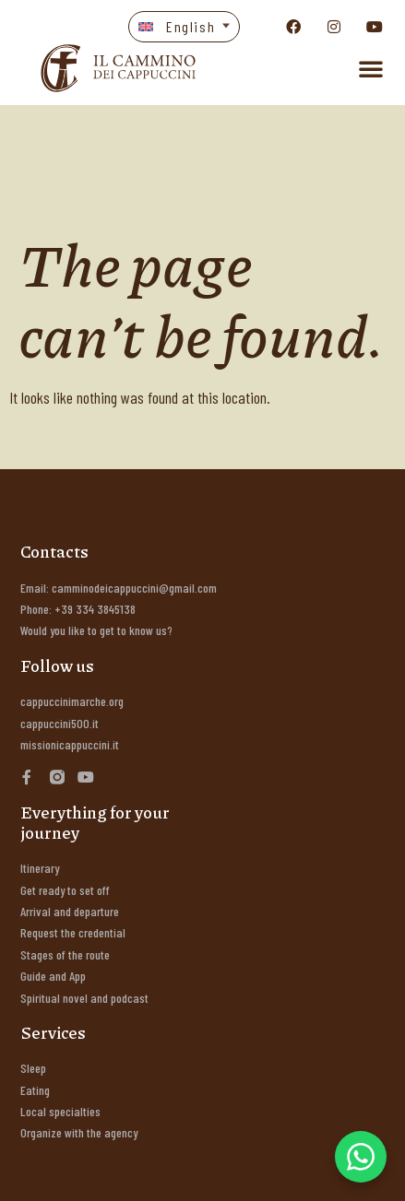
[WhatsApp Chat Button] (361, 1157)
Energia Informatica (119, 1173)
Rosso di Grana (231, 1173)
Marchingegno (327, 1173)
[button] (184, 26)
